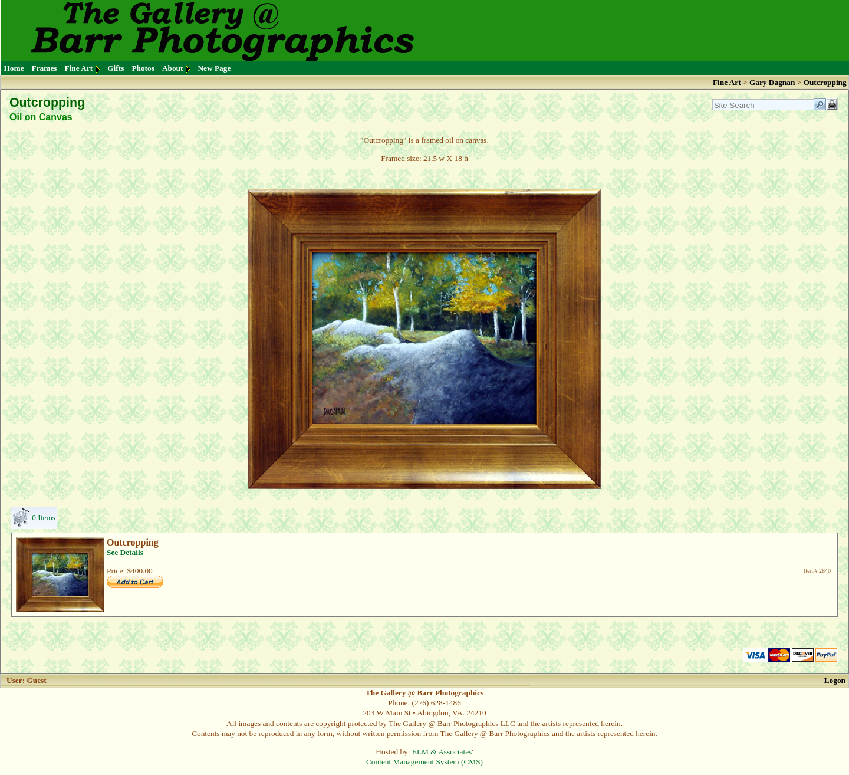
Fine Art (79, 68)
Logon (834, 680)
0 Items (43, 517)
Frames (44, 68)
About (172, 68)
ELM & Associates (442, 751)
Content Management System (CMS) (424, 761)
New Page (214, 68)
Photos (142, 68)
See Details (125, 552)
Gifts (115, 68)
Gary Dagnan (773, 82)
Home (14, 68)
